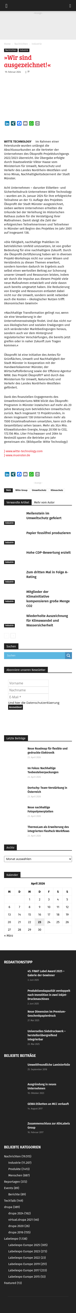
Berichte (17, 1194)
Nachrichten (21, 43)
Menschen (19, 1175)
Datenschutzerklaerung (42, 703)
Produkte (19, 1169)
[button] (70, 5)
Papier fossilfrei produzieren (48, 533)
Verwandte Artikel (17, 502)
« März (8, 935)
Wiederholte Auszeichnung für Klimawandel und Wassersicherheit (47, 620)
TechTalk (13, 1201)
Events (11, 1188)
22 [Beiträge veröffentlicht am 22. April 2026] (29, 922)
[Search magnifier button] (68, 655)
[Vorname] (28, 683)
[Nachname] (28, 690)
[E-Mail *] (28, 697)
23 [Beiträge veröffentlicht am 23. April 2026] (39, 922)
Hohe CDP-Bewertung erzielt (48, 552)
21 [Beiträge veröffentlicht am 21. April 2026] (19, 922)
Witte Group (21, 490)
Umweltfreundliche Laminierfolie (49, 1064)
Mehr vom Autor (44, 502)
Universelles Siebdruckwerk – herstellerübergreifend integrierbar (47, 1035)
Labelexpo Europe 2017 (27, 1270)
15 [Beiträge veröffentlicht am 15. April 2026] (29, 914)
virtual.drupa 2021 (23, 1220)
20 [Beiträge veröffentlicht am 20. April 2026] (9, 922)
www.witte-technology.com (23, 451)
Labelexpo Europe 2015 (27, 1276)
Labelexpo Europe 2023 (27, 1251)
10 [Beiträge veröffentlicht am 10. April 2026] (48, 907)
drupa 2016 (19, 1232)
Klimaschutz (57, 490)
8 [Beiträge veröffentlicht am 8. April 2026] (29, 907)
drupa (12, 1207)
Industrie (37, 43)
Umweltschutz (39, 490)
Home (7, 43)
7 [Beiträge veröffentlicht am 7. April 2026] (19, 907)
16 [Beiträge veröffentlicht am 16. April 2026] (39, 914)
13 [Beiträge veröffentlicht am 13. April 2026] (9, 914)
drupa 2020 (19, 1226)
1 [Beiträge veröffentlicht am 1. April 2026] (29, 899)
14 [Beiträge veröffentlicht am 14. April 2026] (19, 914)
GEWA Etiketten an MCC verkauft (48, 1104)
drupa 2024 (19, 1213)
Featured (13, 1283)
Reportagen (15, 1182)
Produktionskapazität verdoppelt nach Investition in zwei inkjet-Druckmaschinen (49, 995)
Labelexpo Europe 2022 (27, 1257)
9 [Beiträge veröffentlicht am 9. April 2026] (39, 907)
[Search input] (35, 655)
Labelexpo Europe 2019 (27, 1264)
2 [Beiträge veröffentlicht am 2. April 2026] (39, 899)
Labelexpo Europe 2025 (27, 1245)
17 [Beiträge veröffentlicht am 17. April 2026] (49, 914)
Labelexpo (15, 1238)
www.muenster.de (17, 455)
